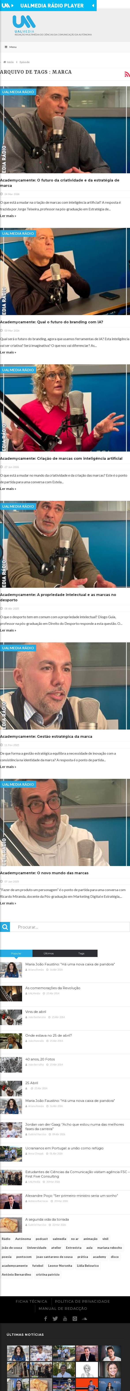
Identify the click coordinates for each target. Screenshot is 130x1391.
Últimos (49, 953)
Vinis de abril (35, 1012)
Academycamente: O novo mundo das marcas (44, 873)
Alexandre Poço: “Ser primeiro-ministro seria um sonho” (71, 1196)
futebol (37, 1265)
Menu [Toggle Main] (10, 47)
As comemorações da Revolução (52, 988)
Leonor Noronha (60, 1265)
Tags (81, 953)
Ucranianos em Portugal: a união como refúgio (64, 1148)
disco (115, 1257)
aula (89, 1247)
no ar (75, 1239)
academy (99, 1257)
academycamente (15, 1265)
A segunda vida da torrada (47, 1219)
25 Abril (31, 1083)
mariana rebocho (109, 1247)
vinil (105, 1239)
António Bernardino (16, 1274)
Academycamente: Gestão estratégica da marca (46, 736)
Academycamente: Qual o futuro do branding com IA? (51, 322)
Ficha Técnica (31, 1301)
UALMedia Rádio (18, 92)
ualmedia (59, 1239)
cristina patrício (48, 1274)
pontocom (24, 1257)
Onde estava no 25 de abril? (48, 1035)
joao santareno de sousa (54, 1257)
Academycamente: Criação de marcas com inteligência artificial (61, 458)
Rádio (6, 1239)
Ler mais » (8, 215)
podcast (42, 1239)
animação (90, 1239)
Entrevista (73, 1247)
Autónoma (23, 1239)
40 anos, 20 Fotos (40, 1059)
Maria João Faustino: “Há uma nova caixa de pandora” (70, 964)
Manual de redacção (63, 1308)
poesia (6, 1257)
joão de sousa (12, 1247)
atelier (56, 1247)
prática (82, 1257)
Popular (16, 953)
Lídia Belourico (88, 1265)
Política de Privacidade (82, 1301)
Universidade (36, 1247)
